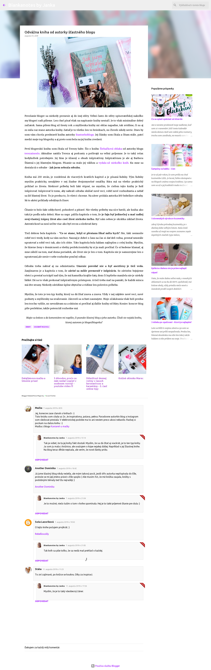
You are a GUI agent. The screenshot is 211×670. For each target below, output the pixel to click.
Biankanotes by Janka (31, 5)
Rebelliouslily (42, 534)
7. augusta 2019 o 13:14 (76, 438)
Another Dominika (45, 468)
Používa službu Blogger (105, 666)
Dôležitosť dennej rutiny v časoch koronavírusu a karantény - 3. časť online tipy (96, 383)
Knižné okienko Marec (131, 378)
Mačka (38, 408)
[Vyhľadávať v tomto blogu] (193, 5)
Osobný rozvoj (41, 327)
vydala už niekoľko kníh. (114, 162)
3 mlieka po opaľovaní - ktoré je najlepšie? (171, 322)
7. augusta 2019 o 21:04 (76, 498)
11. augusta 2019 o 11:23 (53, 569)
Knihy (28, 327)
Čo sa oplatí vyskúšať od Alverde (166, 119)
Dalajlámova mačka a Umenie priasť (33, 379)
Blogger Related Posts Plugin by (39, 396)
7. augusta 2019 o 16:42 (67, 468)
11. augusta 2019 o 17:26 (76, 586)
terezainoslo (32, 153)
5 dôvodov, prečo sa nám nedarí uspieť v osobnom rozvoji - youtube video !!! (65, 382)
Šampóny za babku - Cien (163, 169)
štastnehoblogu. (85, 134)
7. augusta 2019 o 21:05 (76, 545)
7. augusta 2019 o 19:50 (65, 522)
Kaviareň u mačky (60, 426)
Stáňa (38, 569)
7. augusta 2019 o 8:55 (52, 408)
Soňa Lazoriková (44, 522)
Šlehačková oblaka (110, 148)
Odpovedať (41, 460)
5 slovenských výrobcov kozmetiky (167, 218)
